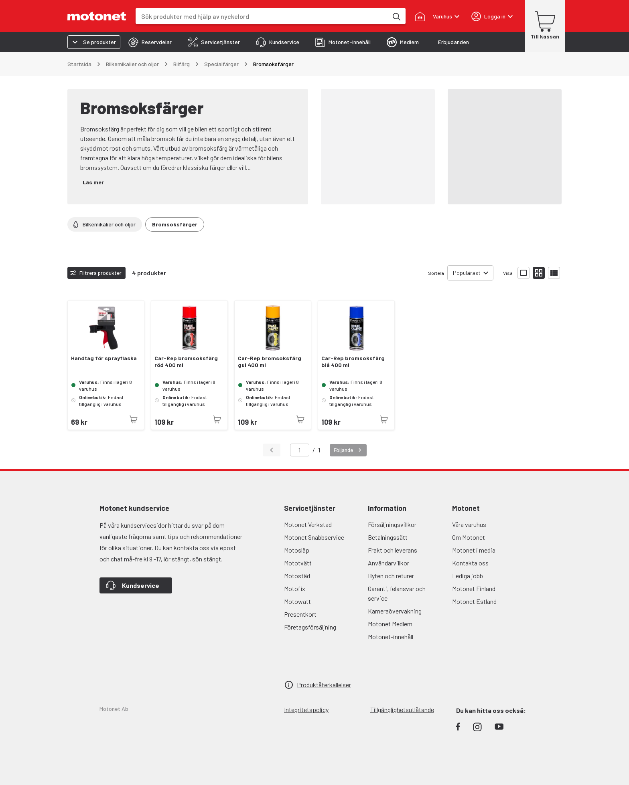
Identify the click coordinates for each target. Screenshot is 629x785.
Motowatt (297, 601)
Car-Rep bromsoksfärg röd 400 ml (186, 361)
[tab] (150, 42)
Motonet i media (473, 550)
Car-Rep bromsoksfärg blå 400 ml (353, 361)
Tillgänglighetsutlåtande (402, 709)
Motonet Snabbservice (314, 537)
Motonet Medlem (390, 624)
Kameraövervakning (395, 611)
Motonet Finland (473, 588)
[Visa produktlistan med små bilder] (539, 273)
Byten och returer (391, 575)
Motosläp (296, 550)
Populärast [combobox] (467, 272)
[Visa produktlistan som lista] (554, 273)
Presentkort (300, 614)
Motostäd (297, 575)
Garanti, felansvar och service (397, 593)
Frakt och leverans (392, 550)
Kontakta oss (470, 563)
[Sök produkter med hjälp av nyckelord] (396, 16)
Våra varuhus (469, 524)
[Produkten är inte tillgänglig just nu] (133, 419)
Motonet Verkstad (308, 524)
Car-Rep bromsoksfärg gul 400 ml (269, 361)
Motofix (294, 588)
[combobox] (261, 16)
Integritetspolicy (306, 709)
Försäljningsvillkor (392, 524)
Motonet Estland (474, 601)
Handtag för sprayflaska (104, 358)
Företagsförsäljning (310, 627)
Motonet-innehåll (390, 636)
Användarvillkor (388, 563)
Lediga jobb (467, 575)
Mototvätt (298, 563)
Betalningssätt (388, 537)
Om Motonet (468, 537)
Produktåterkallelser (324, 684)
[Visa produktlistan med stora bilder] (523, 273)
